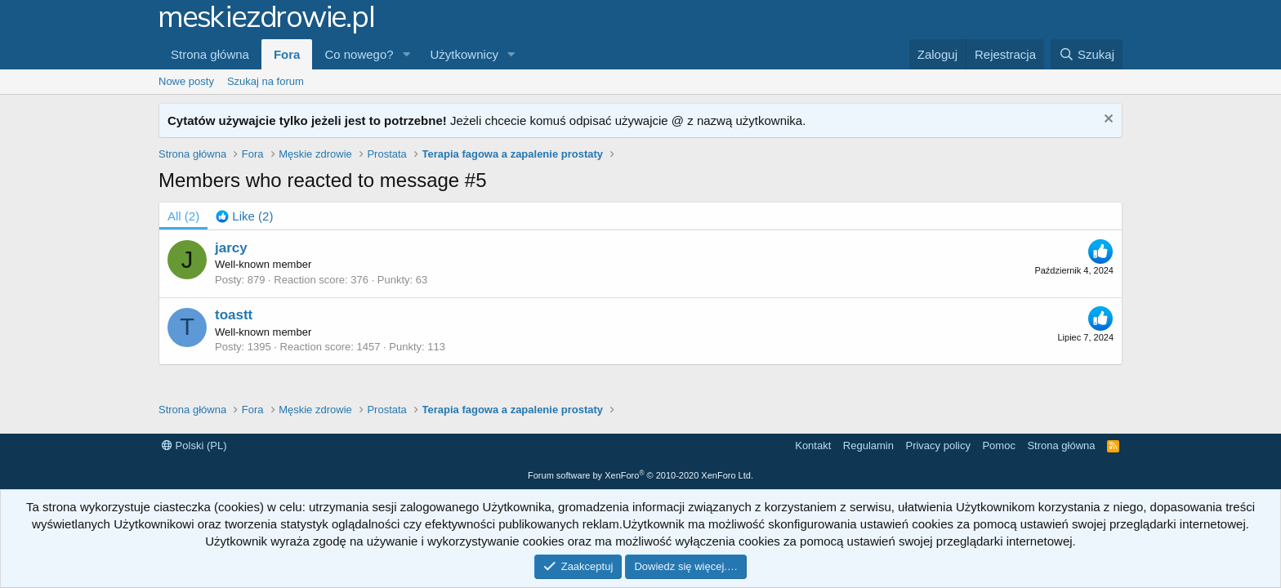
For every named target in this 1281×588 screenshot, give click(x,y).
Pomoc (998, 445)
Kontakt (813, 445)
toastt (233, 315)
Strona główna (210, 54)
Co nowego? (358, 54)
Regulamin (868, 445)
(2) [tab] (183, 216)
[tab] (244, 216)
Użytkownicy (464, 54)
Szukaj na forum (265, 81)
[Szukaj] (1087, 54)
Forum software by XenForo (640, 475)
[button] (406, 54)
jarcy (231, 248)
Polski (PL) (194, 445)
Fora (287, 54)
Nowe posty (186, 81)
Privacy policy (937, 445)
